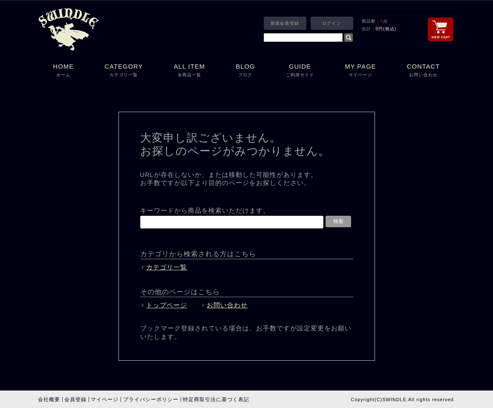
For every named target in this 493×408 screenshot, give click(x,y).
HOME (63, 71)
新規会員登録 (285, 23)
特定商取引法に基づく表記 (216, 399)
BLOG (245, 71)
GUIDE (300, 71)
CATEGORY (123, 71)
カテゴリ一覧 (166, 267)
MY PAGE (360, 71)
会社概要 (49, 399)
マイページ (104, 399)
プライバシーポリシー (151, 399)
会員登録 (75, 399)
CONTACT (424, 71)
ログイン (331, 23)
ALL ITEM (189, 71)
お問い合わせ (227, 305)
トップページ (166, 305)
